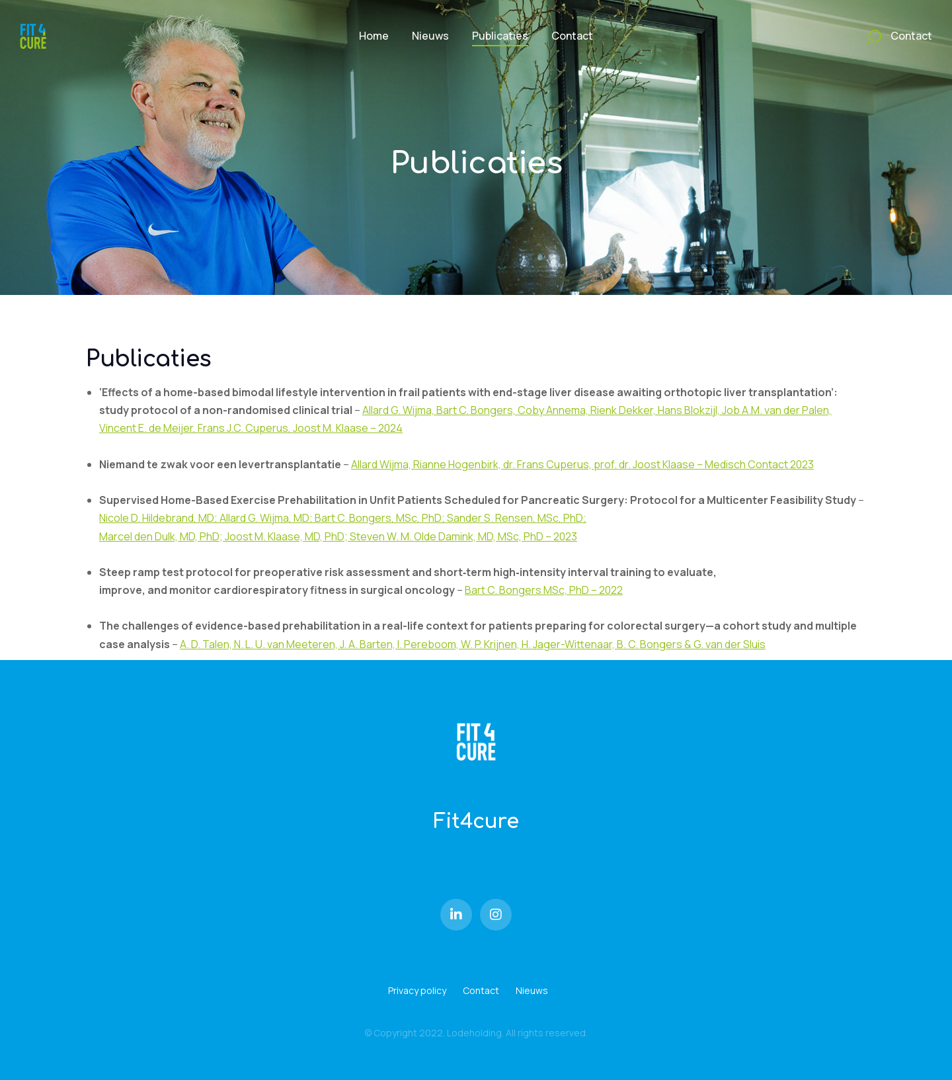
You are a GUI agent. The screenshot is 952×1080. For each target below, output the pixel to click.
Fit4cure (476, 822)
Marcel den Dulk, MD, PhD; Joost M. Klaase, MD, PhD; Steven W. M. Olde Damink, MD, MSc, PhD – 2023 (338, 536)
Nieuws (532, 990)
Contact (481, 990)
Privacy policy (417, 990)
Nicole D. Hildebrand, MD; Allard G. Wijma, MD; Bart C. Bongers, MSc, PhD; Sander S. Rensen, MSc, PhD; (342, 518)
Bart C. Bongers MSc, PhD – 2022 (544, 590)
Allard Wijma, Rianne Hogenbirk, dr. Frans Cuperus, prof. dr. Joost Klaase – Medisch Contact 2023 (582, 464)
